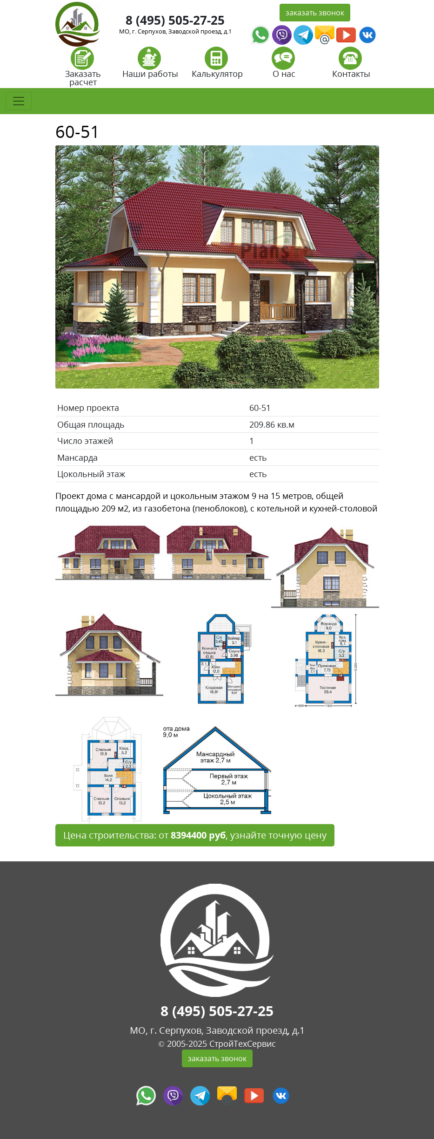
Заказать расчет (83, 70)
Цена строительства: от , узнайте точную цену (195, 835)
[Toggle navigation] (19, 101)
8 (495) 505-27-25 (175, 20)
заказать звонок (315, 12)
